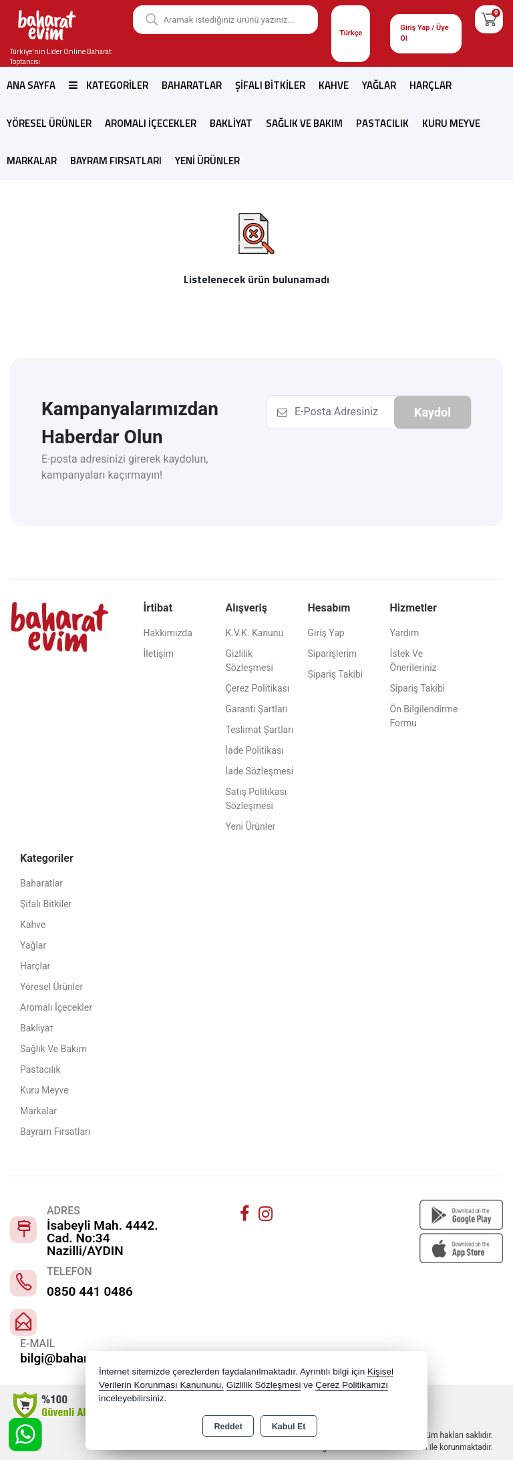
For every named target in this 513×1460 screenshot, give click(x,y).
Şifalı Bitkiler (270, 85)
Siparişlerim (332, 653)
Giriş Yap (326, 633)
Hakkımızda (168, 633)
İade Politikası (255, 750)
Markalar (32, 160)
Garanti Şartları (257, 709)
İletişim (159, 653)
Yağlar (379, 85)
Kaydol (432, 412)
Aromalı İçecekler (150, 123)
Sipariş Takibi (335, 674)
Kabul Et (289, 1426)
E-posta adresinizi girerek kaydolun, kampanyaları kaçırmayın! (124, 467)
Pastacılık (382, 123)
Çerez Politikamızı (351, 1385)
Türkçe (350, 33)
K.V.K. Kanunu (255, 633)
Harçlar (430, 85)
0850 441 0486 (90, 1291)
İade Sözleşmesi (260, 771)
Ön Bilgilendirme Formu (424, 716)
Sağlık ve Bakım (304, 123)
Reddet (228, 1426)
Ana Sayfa (31, 85)
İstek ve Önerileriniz (413, 660)
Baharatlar (192, 85)
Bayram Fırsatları (116, 160)
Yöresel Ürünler (49, 123)
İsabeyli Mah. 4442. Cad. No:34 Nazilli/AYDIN (102, 1238)
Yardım (404, 633)
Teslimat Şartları (260, 729)
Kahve (334, 85)
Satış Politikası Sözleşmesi (256, 798)
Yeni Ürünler (251, 826)
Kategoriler (108, 85)
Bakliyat (231, 123)
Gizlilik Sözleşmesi (250, 660)
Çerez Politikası (258, 688)
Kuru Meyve (451, 123)
